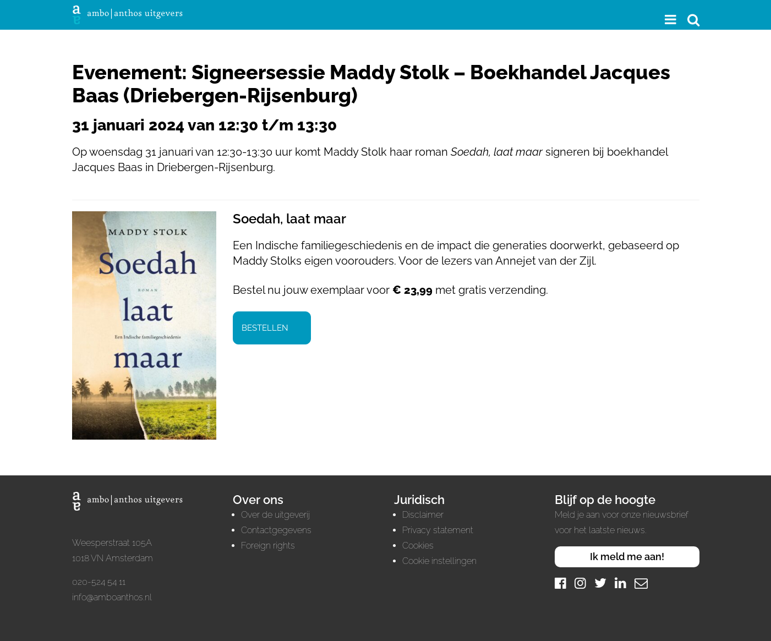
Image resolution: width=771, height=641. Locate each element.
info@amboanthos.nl (112, 597)
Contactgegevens (276, 530)
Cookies (418, 545)
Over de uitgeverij (275, 514)
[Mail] (641, 583)
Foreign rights (268, 545)
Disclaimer (423, 514)
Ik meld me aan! (627, 556)
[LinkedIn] (620, 583)
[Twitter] (600, 583)
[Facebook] (560, 583)
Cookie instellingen (439, 561)
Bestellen (265, 328)
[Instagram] (580, 583)
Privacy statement (437, 530)
